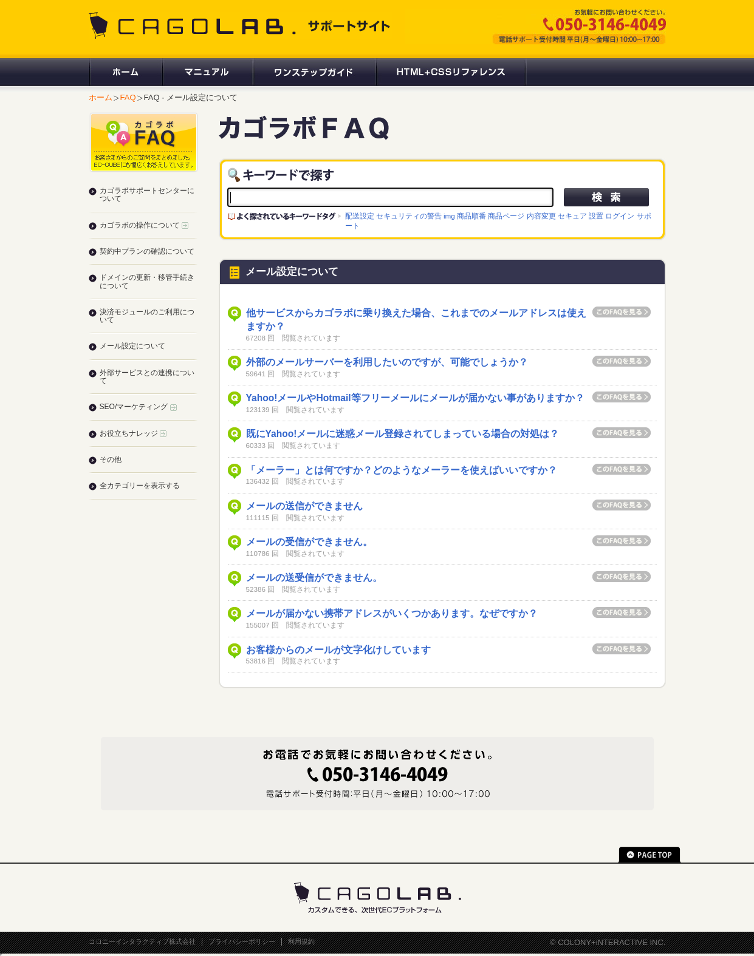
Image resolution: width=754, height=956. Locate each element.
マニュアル (207, 72)
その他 (111, 459)
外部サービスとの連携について (147, 376)
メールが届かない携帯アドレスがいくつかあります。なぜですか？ (392, 613)
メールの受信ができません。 (309, 542)
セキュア (572, 216)
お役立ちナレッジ (133, 433)
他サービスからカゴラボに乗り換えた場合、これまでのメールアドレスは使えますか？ (416, 319)
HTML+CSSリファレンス (451, 72)
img (449, 216)
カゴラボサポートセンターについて (147, 194)
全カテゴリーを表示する (140, 485)
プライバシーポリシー (241, 941)
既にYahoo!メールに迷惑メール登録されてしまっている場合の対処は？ (403, 434)
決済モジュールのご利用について (147, 316)
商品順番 (471, 216)
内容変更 (541, 216)
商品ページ (506, 216)
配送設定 (359, 216)
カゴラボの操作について (144, 225)
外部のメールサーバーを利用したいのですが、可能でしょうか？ (387, 362)
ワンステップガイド (313, 72)
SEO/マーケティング (138, 406)
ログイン (619, 216)
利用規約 (301, 941)
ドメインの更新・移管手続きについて (147, 281)
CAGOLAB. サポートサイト (240, 25)
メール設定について (132, 346)
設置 (596, 216)
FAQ (128, 97)
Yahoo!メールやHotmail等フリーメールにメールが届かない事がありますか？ (415, 398)
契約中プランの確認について (147, 251)
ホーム (125, 72)
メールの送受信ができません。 (314, 577)
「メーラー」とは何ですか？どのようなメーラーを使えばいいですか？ (401, 470)
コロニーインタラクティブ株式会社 (142, 941)
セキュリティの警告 (409, 216)
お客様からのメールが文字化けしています (338, 650)
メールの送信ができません (304, 506)
